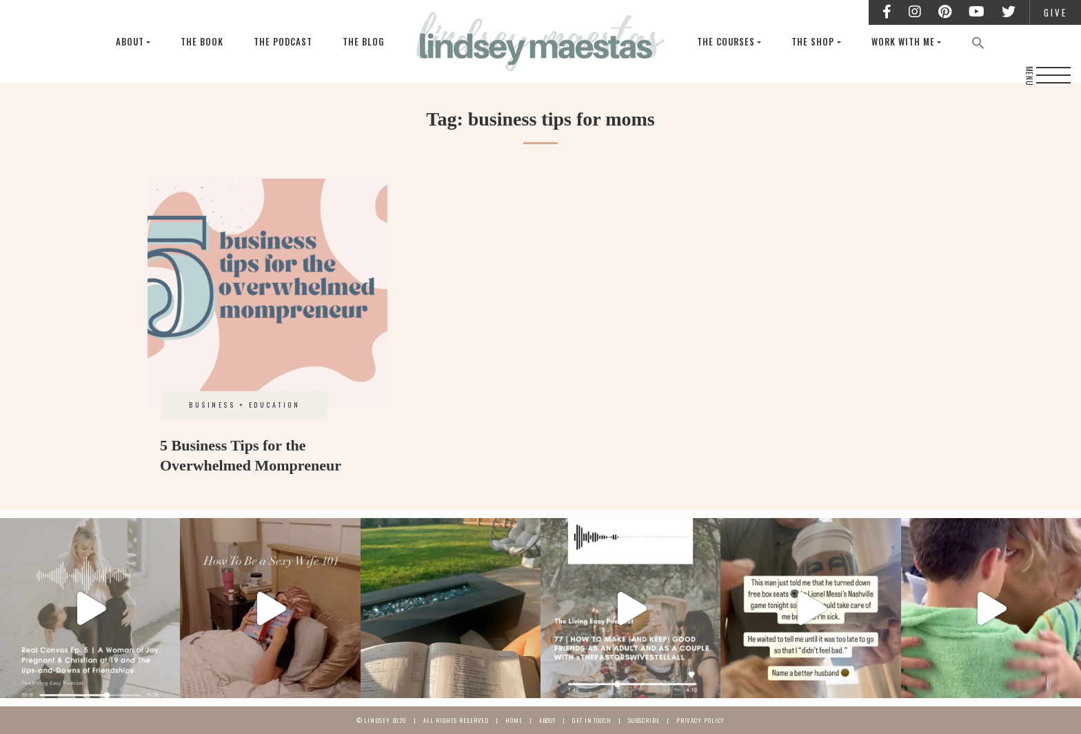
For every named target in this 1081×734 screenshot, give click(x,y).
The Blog (363, 41)
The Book (202, 41)
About (130, 41)
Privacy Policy (700, 720)
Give (1055, 12)
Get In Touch (592, 720)
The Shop (812, 41)
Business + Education (244, 404)
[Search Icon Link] (978, 41)
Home (514, 720)
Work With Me (903, 41)
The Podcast (283, 41)
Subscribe (644, 720)
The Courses (726, 41)
